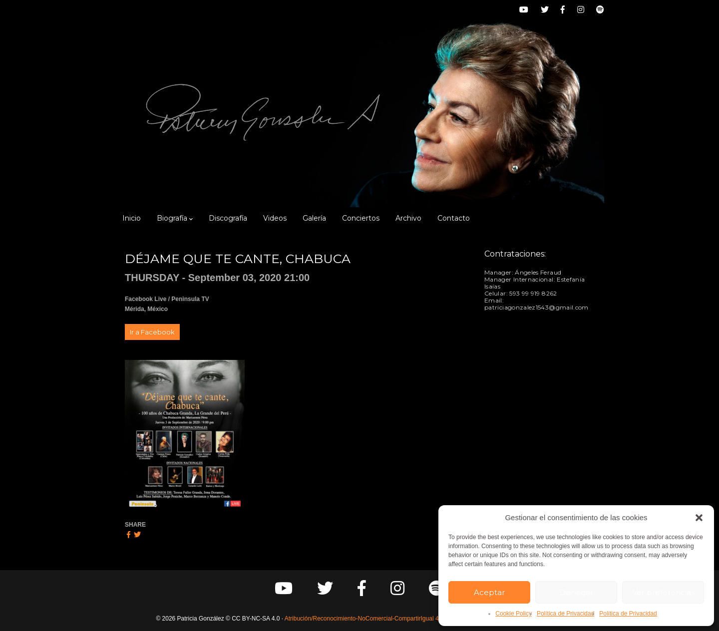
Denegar (576, 592)
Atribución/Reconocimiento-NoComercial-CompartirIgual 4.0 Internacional (382, 618)
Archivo (408, 218)
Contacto (453, 218)
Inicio (131, 218)
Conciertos (360, 218)
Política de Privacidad (565, 613)
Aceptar (489, 592)
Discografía (228, 218)
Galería (314, 218)
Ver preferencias (663, 592)
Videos (275, 218)
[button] (699, 518)
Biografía (175, 218)
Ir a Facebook (152, 332)
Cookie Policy (513, 613)
